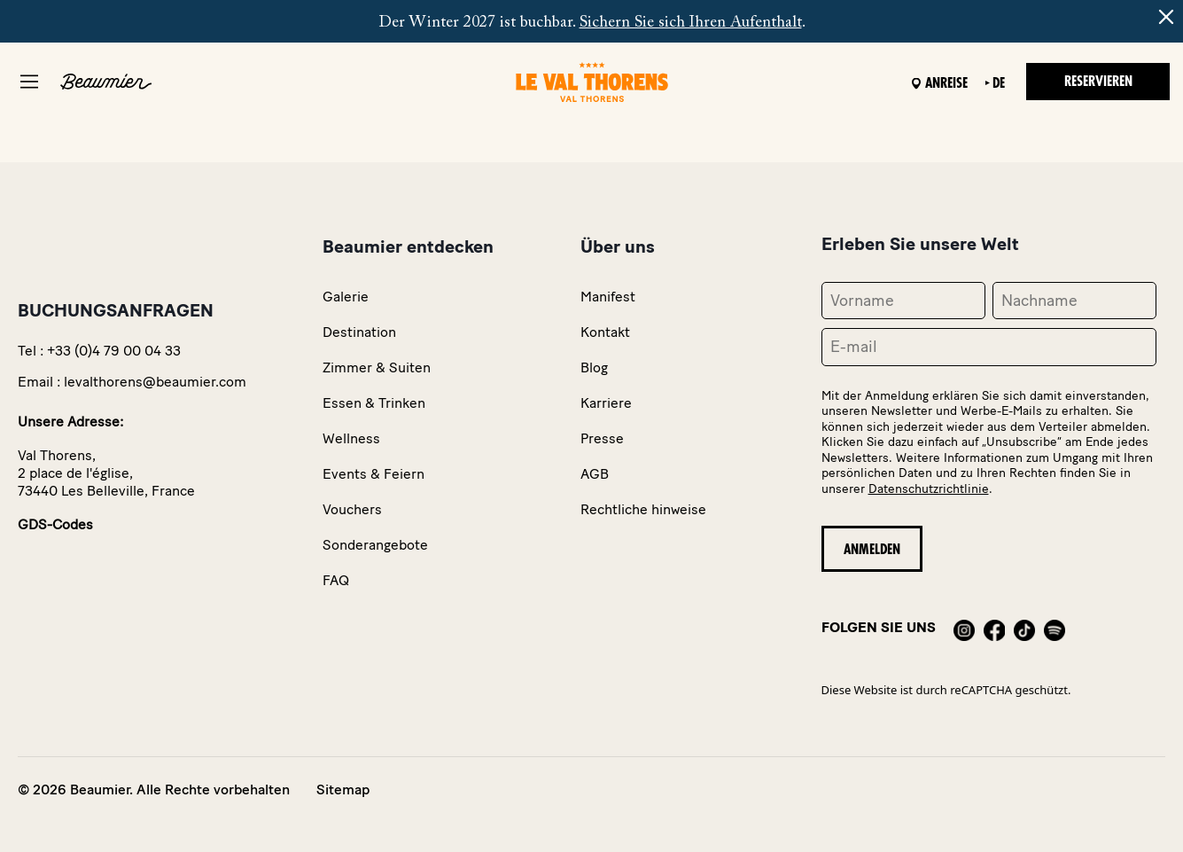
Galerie (346, 296)
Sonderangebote (375, 544)
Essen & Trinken (374, 403)
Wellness (351, 438)
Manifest (607, 296)
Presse (602, 438)
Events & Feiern (373, 473)
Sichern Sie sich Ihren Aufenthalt (691, 23)
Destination (359, 332)
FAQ (336, 580)
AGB (594, 473)
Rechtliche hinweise (643, 509)
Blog (594, 367)
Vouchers (352, 509)
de (998, 83)
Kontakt (605, 332)
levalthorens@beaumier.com (155, 381)
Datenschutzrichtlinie (928, 488)
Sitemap (343, 789)
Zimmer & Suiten (377, 367)
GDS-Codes (55, 524)
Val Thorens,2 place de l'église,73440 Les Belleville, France (106, 473)
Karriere (606, 403)
